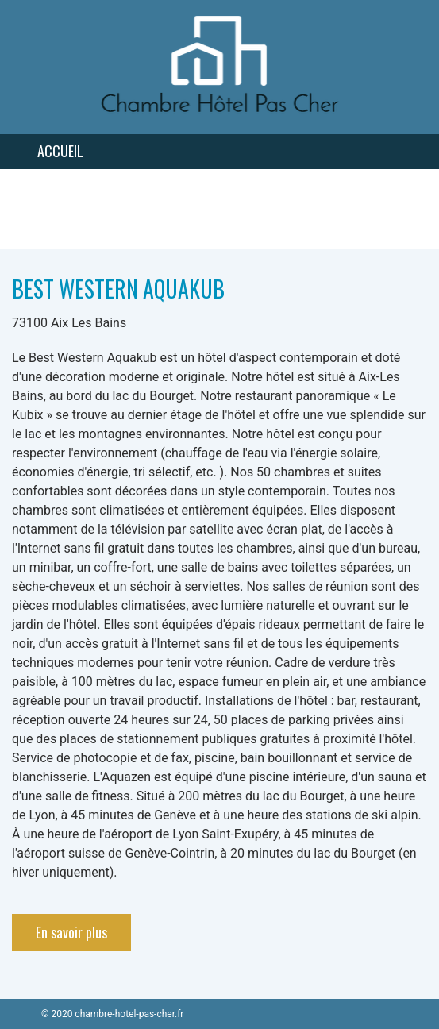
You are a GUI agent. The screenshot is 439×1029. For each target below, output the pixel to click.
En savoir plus (71, 932)
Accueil (60, 151)
